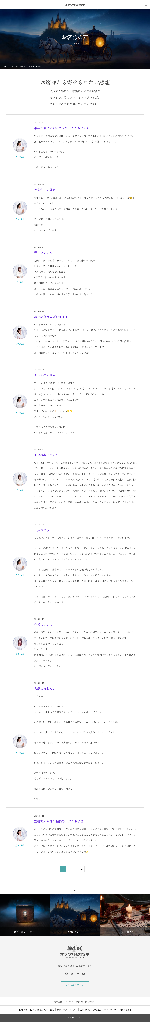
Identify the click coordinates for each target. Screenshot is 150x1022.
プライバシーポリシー (67, 1009)
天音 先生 (19, 156)
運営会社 (97, 1009)
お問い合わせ (125, 1009)
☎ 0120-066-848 (75, 985)
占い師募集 (85, 1009)
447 (81, 869)
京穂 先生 (19, 343)
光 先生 (20, 282)
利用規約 (23, 1009)
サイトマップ (110, 1009)
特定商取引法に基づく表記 (42, 1009)
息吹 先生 (19, 654)
